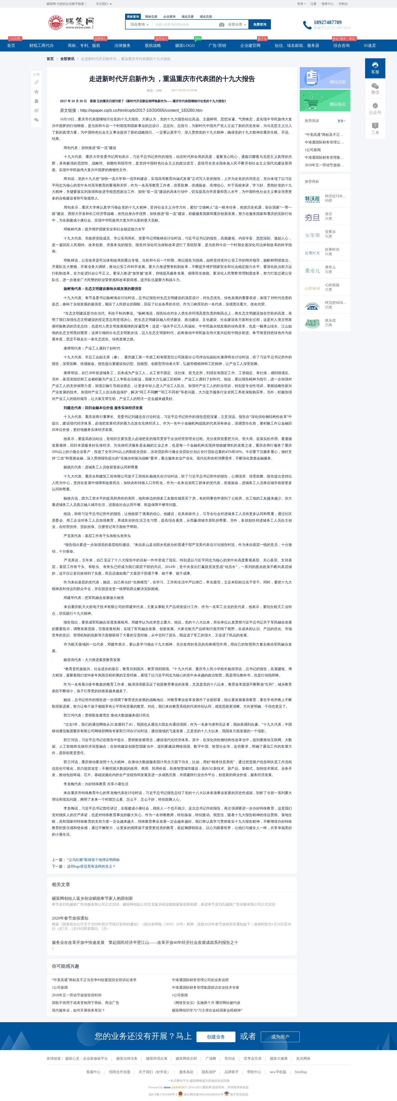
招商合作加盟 (119, 1072)
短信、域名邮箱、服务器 (297, 45)
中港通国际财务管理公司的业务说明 (200, 980)
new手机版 (278, 1072)
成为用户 (280, 1036)
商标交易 (151, 17)
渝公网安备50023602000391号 (201, 1094)
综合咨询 (341, 45)
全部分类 (237, 25)
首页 (11, 45)
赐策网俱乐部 (186, 1058)
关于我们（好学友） (155, 1072)
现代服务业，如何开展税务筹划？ (78, 1010)
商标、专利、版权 (84, 45)
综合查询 (140, 25)
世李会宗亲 (253, 1058)
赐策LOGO (184, 45)
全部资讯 (67, 59)
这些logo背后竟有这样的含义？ (91, 866)
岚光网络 (303, 1058)
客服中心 (93, 1072)
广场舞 (211, 1058)
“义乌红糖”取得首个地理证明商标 (93, 860)
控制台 (343, 4)
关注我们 (104, 4)
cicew (167, 1087)
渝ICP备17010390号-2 (163, 1094)
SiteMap (301, 1072)
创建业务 (216, 1036)
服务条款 (186, 1072)
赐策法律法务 (126, 1058)
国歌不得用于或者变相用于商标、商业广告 (85, 1003)
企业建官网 (250, 45)
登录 (300, 4)
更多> (341, 121)
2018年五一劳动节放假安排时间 (77, 995)
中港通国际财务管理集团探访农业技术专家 (205, 987)
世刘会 (230, 1058)
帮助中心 (254, 1072)
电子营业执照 (236, 1094)
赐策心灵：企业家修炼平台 (86, 1058)
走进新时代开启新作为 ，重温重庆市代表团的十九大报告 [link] (126, 59)
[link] (50, 59)
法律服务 (122, 45)
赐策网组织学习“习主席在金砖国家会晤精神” (207, 1010)
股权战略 (153, 45)
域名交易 (206, 17)
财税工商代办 (41, 45)
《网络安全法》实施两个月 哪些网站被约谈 (206, 1003)
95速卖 (370, 45)
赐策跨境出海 (156, 1058)
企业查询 (169, 17)
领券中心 (328, 4)
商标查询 (133, 17)
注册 (313, 4)
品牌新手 (232, 1072)
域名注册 (188, 17)
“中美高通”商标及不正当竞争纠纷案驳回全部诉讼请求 (94, 980)
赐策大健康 (279, 1058)
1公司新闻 (60, 987)
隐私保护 (209, 1072)
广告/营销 (217, 45)
